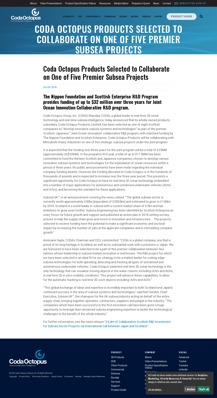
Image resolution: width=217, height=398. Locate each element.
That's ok (204, 389)
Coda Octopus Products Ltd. (26, 373)
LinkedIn (183, 369)
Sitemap (78, 376)
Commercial (109, 16)
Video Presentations (51, 3)
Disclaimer (68, 376)
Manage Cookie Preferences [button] (94, 376)
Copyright (13, 376)
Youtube (183, 365)
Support (158, 16)
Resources (105, 3)
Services (146, 16)
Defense (123, 16)
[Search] (201, 17)
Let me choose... (155, 389)
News (156, 3)
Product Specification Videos (80, 3)
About (33, 3)
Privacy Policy (24, 376)
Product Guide (181, 16)
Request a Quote (141, 3)
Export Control (56, 376)
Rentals (134, 16)
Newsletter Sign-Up (192, 3)
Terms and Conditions (40, 376)
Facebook (184, 357)
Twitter (183, 361)
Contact (167, 3)
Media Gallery (121, 3)
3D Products (68, 16)
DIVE (80, 16)
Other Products (93, 16)
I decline (190, 389)
